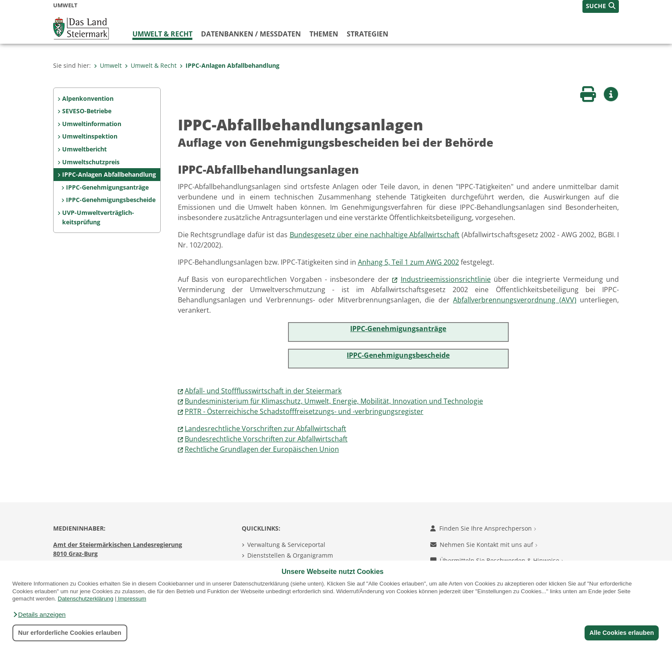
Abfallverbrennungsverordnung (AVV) (514, 300)
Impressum (132, 598)
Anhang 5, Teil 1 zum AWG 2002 (408, 262)
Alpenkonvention (88, 98)
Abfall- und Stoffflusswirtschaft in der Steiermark (263, 390)
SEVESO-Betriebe (86, 111)
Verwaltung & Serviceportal (286, 544)
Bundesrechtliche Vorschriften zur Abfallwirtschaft (266, 439)
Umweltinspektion (89, 136)
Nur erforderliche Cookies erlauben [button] (69, 632)
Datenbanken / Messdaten (251, 34)
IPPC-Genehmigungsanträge (107, 187)
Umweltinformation (91, 124)
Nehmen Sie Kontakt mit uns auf (483, 544)
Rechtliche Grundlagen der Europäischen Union (262, 449)
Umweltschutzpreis (91, 162)
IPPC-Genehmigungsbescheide (111, 200)
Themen (323, 34)
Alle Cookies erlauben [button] (621, 632)
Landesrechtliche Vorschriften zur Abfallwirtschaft (265, 428)
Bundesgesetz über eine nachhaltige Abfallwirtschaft (375, 234)
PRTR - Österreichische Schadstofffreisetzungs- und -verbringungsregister (304, 411)
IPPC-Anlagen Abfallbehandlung (229, 65)
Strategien (367, 34)
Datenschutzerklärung (86, 598)
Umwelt (108, 65)
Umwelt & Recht (162, 34)
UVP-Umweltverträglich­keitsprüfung (98, 217)
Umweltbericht (84, 149)
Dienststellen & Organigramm (290, 555)
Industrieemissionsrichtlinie (446, 279)
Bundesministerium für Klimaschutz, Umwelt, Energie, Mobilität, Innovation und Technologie (334, 401)
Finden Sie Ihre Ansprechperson (483, 528)
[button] (39, 614)
